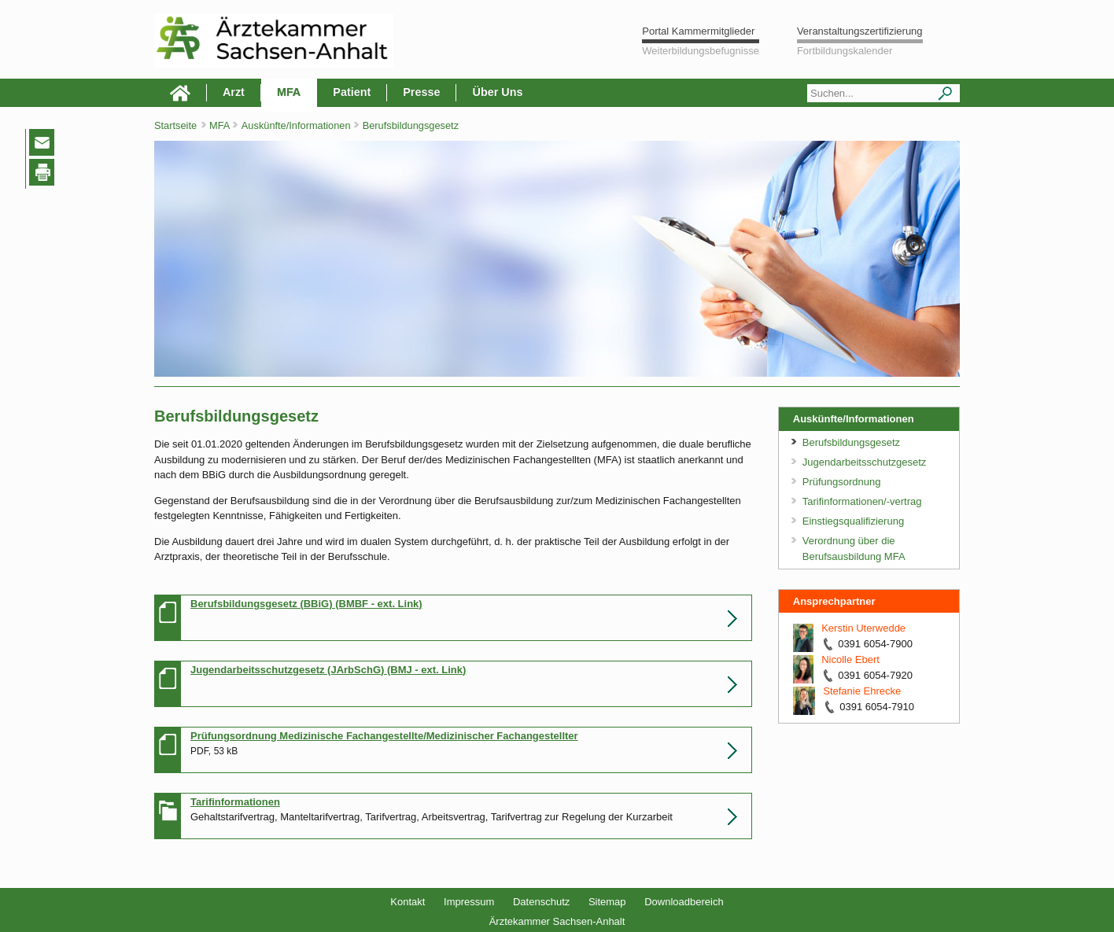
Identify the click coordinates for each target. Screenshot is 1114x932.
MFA (289, 92)
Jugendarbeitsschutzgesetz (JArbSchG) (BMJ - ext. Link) (328, 670)
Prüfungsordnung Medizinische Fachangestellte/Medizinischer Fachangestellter (384, 736)
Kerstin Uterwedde (863, 628)
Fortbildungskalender (844, 51)
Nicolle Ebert (850, 659)
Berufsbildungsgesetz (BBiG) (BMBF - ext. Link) (306, 604)
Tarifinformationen (235, 802)
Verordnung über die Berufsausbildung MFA (854, 548)
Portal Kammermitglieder (698, 31)
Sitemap (607, 902)
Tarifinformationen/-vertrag (862, 501)
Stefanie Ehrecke (862, 691)
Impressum (469, 902)
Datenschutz (541, 902)
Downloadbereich (683, 902)
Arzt (234, 92)
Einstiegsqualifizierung (853, 521)
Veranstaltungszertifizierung (860, 31)
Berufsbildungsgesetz (411, 125)
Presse (421, 92)
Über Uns (497, 92)
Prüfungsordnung (841, 482)
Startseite (175, 125)
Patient (352, 92)
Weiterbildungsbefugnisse (700, 51)
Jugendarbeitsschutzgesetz (864, 462)
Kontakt (407, 902)
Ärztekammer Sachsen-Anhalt (557, 921)
